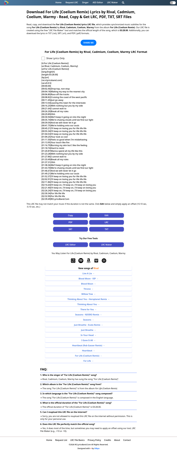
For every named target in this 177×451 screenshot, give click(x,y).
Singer (85, 2)
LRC (106, 222)
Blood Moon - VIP (87, 278)
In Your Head (87, 335)
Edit (106, 215)
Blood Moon (87, 283)
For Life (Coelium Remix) (87, 355)
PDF (70, 222)
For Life (87, 360)
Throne (87, 288)
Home (58, 2)
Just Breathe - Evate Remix (87, 324)
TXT (106, 229)
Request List (61, 440)
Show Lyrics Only (55, 58)
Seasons (87, 319)
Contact (127, 440)
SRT (70, 229)
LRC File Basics (77, 440)
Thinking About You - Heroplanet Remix (87, 299)
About (117, 440)
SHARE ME (88, 42)
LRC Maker (112, 2)
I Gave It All (87, 340)
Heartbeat (87, 350)
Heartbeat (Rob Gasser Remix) (87, 345)
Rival (96, 268)
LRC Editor (70, 244)
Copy (70, 215)
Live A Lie (87, 273)
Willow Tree (87, 294)
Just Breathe (87, 330)
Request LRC (72, 2)
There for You (87, 309)
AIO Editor (98, 2)
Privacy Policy (94, 440)
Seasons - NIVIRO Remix (87, 314)
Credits (107, 440)
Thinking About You (87, 304)
